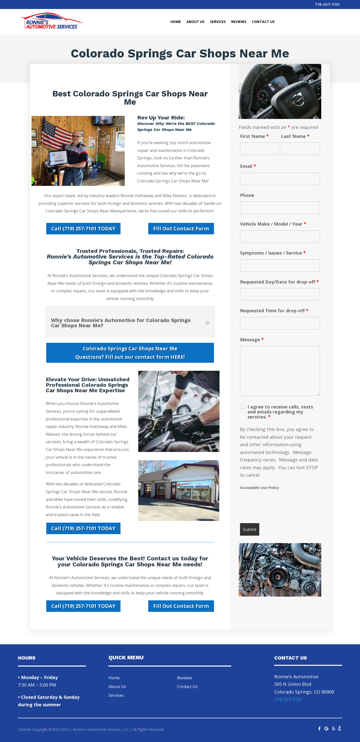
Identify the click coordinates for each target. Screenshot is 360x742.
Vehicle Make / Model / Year (273, 224)
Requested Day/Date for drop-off (279, 282)
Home (175, 22)
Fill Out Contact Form (181, 228)
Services (218, 22)
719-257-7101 (327, 4)
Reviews (238, 22)
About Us (195, 22)
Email (248, 166)
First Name (254, 136)
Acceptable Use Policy (259, 488)
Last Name (295, 136)
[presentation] (278, 507)
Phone (247, 195)
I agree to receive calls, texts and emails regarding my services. (280, 411)
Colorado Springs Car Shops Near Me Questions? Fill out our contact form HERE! (130, 352)
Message (252, 340)
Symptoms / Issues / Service (273, 253)
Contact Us (263, 22)
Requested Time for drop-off (274, 311)
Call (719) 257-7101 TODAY (83, 228)
